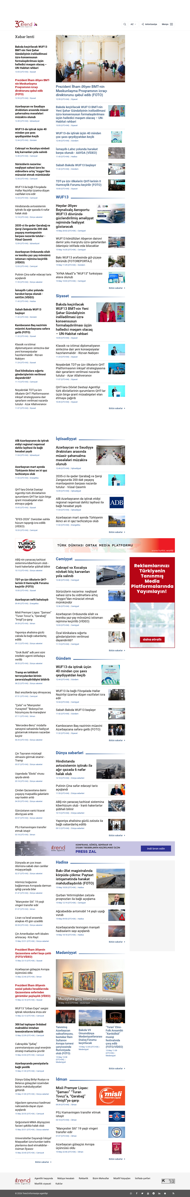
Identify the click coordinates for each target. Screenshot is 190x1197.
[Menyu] (167, 24)
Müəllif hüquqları (121, 1178)
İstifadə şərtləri (142, 1178)
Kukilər (59, 1183)
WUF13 (62, 197)
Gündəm (63, 658)
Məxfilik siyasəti (43, 1183)
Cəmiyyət (64, 559)
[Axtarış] (125, 24)
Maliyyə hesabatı (65, 1178)
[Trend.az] (26, 24)
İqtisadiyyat (66, 438)
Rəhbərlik (83, 1178)
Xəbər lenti (24, 37)
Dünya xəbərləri (69, 753)
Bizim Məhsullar (101, 1178)
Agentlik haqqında (44, 1178)
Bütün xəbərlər (116, 288)
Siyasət (62, 296)
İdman (61, 1079)
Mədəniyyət (66, 952)
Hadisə (62, 862)
